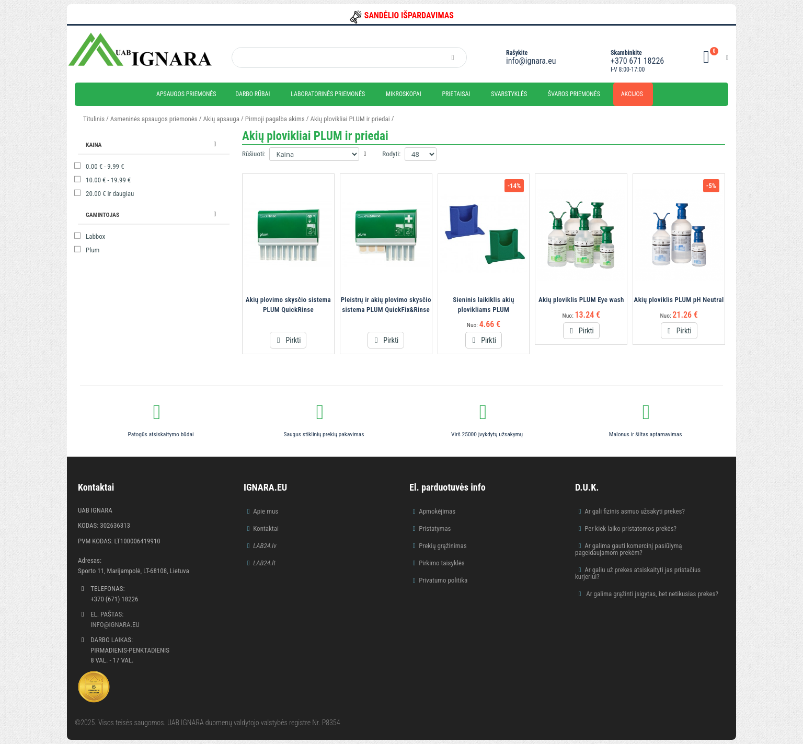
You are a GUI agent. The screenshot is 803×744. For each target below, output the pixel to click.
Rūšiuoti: (254, 154)
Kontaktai (266, 528)
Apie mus (265, 511)
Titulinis (94, 119)
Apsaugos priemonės (186, 94)
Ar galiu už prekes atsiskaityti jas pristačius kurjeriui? (638, 573)
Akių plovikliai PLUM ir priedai (350, 119)
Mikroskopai (403, 94)
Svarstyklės (509, 94)
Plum (92, 250)
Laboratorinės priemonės (328, 94)
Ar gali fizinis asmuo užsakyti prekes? (634, 511)
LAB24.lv (264, 546)
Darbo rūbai (252, 94)
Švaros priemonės (574, 94)
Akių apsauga (221, 119)
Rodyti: (391, 154)
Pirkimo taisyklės (442, 563)
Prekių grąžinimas (443, 546)
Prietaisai (456, 94)
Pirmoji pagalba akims (275, 119)
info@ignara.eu (531, 61)
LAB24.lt (264, 563)
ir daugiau (110, 193)
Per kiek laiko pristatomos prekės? (630, 528)
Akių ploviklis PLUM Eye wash (581, 300)
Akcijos (632, 94)
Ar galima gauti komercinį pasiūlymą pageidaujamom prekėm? (628, 549)
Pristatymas (435, 528)
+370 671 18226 (637, 61)
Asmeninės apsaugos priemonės (154, 119)
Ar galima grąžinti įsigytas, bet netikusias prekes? (651, 594)
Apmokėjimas (437, 511)
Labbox (95, 236)
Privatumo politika (443, 580)
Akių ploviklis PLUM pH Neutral (679, 300)
